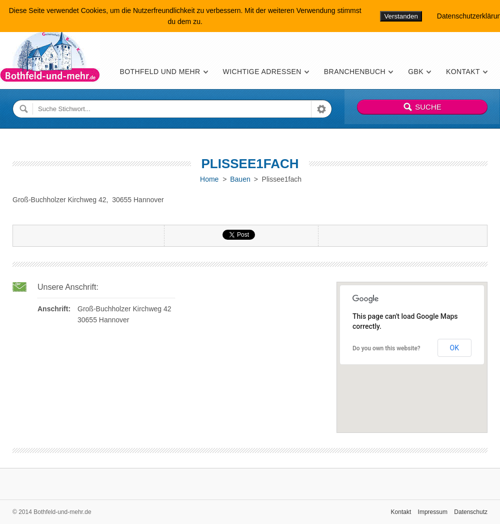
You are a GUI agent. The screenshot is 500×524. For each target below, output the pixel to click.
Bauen (240, 179)
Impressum (433, 511)
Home (209, 179)
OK (454, 348)
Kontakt (463, 72)
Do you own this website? (386, 348)
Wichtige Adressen (262, 72)
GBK (416, 72)
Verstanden (401, 16)
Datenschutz (471, 511)
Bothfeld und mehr (160, 72)
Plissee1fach (249, 163)
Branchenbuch (355, 72)
